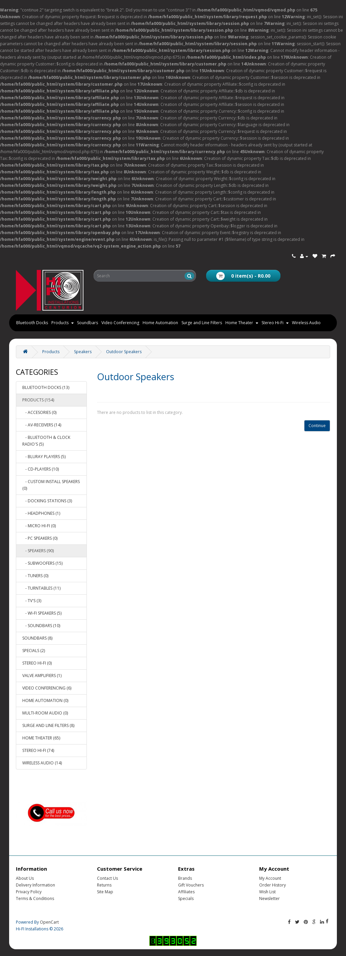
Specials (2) (33, 650)
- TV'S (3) (31, 600)
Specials (186, 898)
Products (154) (38, 400)
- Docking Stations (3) (47, 501)
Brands (185, 878)
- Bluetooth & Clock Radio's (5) (46, 440)
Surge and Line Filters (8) (48, 725)
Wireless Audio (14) (42, 763)
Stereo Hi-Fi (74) (38, 750)
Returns (104, 885)
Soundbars (87, 323)
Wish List (267, 892)
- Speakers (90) (38, 551)
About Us (25, 878)
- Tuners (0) (35, 576)
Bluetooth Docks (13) (45, 387)
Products (50, 352)
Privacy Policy (29, 892)
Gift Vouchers (191, 885)
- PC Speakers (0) (39, 538)
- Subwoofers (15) (42, 563)
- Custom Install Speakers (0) (51, 485)
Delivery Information (35, 885)
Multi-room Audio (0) (45, 713)
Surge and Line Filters (201, 323)
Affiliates (186, 892)
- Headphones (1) (41, 513)
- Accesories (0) (39, 412)
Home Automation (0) (45, 700)
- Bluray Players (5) (44, 456)
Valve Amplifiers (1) (41, 675)
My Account (270, 878)
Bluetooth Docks (32, 323)
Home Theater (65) (41, 738)
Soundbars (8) (37, 638)
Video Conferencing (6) (46, 688)
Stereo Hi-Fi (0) (37, 663)
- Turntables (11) (41, 588)
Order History (272, 885)
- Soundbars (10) (41, 625)
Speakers (83, 352)
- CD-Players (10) (40, 469)
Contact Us (107, 878)
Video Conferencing (120, 323)
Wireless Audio (306, 323)
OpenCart (49, 922)
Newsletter (269, 898)
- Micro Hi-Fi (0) (39, 526)
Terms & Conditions (35, 898)
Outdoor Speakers (124, 352)
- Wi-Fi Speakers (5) (41, 613)
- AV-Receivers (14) (41, 425)
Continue (317, 425)
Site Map (105, 892)
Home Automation (160, 323)
